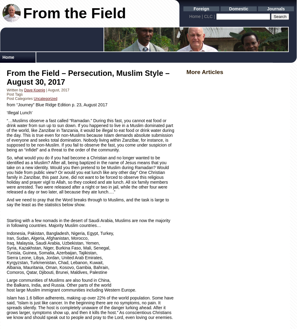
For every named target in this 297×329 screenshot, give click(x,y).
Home (194, 16)
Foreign (201, 8)
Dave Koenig (34, 90)
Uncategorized (45, 99)
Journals (276, 8)
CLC (208, 16)
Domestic (238, 8)
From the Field (74, 13)
